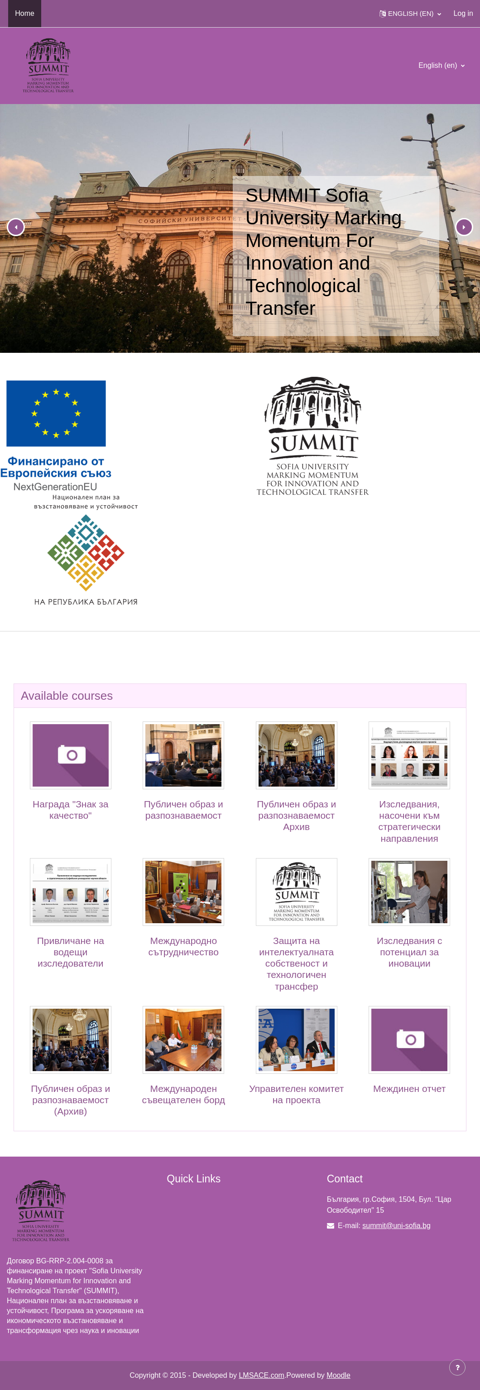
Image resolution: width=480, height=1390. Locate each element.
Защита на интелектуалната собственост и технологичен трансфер (296, 963)
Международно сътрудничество (184, 946)
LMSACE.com (261, 1375)
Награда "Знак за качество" (70, 810)
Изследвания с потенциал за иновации (409, 951)
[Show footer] (457, 1367)
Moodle (338, 1375)
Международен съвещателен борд (183, 1094)
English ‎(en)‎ (438, 65)
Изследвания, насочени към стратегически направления (409, 821)
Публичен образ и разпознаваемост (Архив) (70, 1099)
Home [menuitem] (24, 13)
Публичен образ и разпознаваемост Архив (296, 815)
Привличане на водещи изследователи (70, 951)
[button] (410, 13)
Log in (463, 13)
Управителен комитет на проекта (296, 1094)
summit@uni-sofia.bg (396, 1225)
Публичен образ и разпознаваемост (183, 810)
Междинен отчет (409, 1088)
